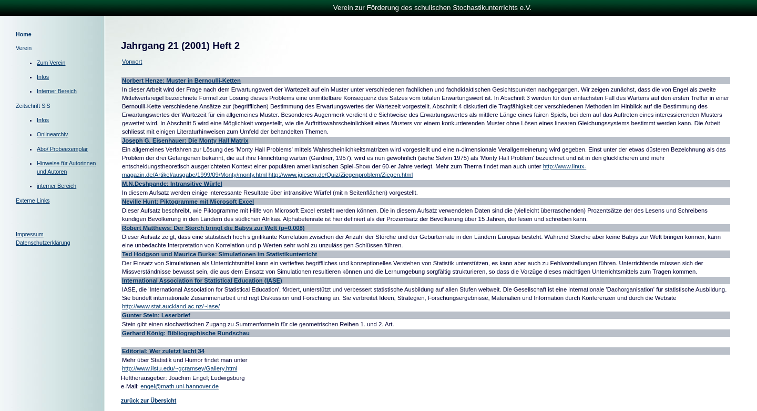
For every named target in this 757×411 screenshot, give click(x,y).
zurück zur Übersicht (148, 400)
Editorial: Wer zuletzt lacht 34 (163, 351)
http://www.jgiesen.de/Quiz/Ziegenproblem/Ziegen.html (341, 175)
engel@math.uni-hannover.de (179, 386)
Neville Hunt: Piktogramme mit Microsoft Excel (188, 201)
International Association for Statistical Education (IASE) (202, 280)
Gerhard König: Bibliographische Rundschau (186, 333)
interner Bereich (56, 186)
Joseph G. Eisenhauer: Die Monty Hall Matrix (185, 140)
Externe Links (33, 200)
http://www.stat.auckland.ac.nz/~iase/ (171, 306)
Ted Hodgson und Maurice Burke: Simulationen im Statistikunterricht (219, 254)
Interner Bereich (57, 91)
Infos (43, 77)
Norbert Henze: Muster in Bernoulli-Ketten (181, 80)
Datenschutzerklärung (43, 242)
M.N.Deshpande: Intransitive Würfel (172, 184)
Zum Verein (51, 62)
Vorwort (132, 61)
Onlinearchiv (52, 134)
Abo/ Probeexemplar (62, 149)
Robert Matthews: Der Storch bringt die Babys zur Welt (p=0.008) (213, 228)
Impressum (30, 234)
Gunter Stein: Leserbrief (156, 315)
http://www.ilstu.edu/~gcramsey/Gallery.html (179, 368)
